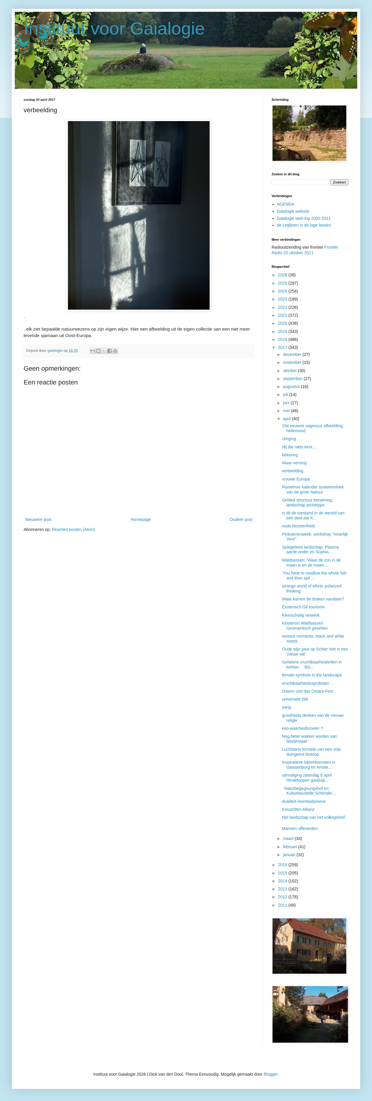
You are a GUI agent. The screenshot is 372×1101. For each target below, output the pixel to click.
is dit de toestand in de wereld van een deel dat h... (313, 515)
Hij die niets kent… (300, 447)
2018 (283, 339)
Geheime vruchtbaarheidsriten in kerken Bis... (312, 664)
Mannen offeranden (300, 828)
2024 (283, 291)
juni (287, 402)
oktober (290, 370)
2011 (283, 905)
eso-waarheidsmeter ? (302, 728)
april (287, 418)
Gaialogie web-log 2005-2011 (304, 218)
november (292, 362)
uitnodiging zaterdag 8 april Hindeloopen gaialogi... (307, 778)
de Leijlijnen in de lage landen (304, 225)
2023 (283, 299)
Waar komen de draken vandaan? (313, 599)
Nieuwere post (38, 519)
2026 (283, 275)
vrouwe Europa (296, 479)
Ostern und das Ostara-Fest (307, 691)
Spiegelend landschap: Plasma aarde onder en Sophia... (310, 549)
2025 (283, 283)
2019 (283, 331)
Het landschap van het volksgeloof (313, 817)
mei (287, 410)
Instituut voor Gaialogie (114, 28)
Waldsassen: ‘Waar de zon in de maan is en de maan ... (311, 562)
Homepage (140, 519)
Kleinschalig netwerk (301, 615)
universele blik (295, 699)
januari (289, 854)
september (293, 378)
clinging (289, 438)
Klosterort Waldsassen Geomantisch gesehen (305, 625)
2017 (283, 347)
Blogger (271, 1074)
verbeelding (292, 470)
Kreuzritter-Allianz (298, 809)
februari (290, 846)
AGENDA (285, 204)
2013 (283, 889)
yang (286, 707)
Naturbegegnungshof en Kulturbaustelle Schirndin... (309, 791)
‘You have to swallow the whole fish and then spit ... (314, 575)
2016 (283, 864)
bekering (290, 455)
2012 (283, 896)
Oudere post (241, 519)
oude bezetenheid (298, 526)
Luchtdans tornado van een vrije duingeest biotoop (311, 752)
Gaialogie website (293, 211)
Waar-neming (294, 462)
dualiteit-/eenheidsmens (304, 801)
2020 (283, 323)
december (292, 354)
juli (286, 394)
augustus (292, 386)
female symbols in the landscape (312, 675)
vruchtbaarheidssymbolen (305, 683)
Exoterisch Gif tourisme (303, 607)
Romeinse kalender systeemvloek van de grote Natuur (313, 489)
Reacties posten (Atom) (73, 529)
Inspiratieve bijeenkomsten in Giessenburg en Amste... (308, 765)
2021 (283, 315)
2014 (283, 881)
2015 (283, 873)
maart (289, 838)
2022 (283, 307)
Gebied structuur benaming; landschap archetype (307, 502)
